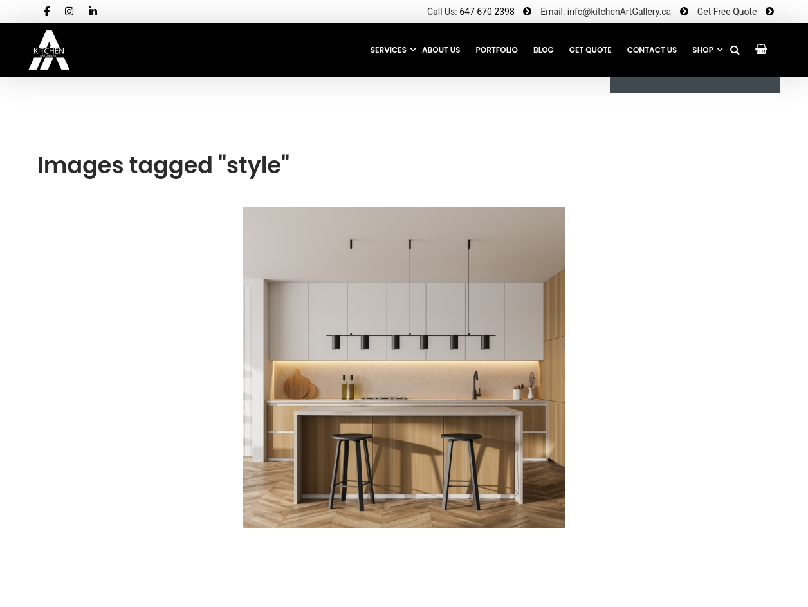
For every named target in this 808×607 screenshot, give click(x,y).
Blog (543, 49)
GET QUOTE (590, 49)
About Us (441, 49)
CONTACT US (652, 49)
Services (389, 49)
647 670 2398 (487, 11)
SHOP (702, 49)
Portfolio (497, 49)
